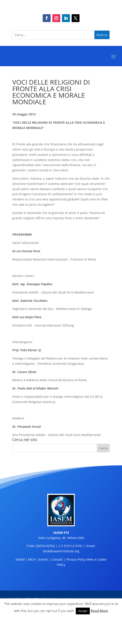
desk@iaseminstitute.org (61, 551)
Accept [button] (82, 611)
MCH (31, 559)
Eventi (43, 559)
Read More (99, 610)
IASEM (20, 559)
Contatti (57, 559)
